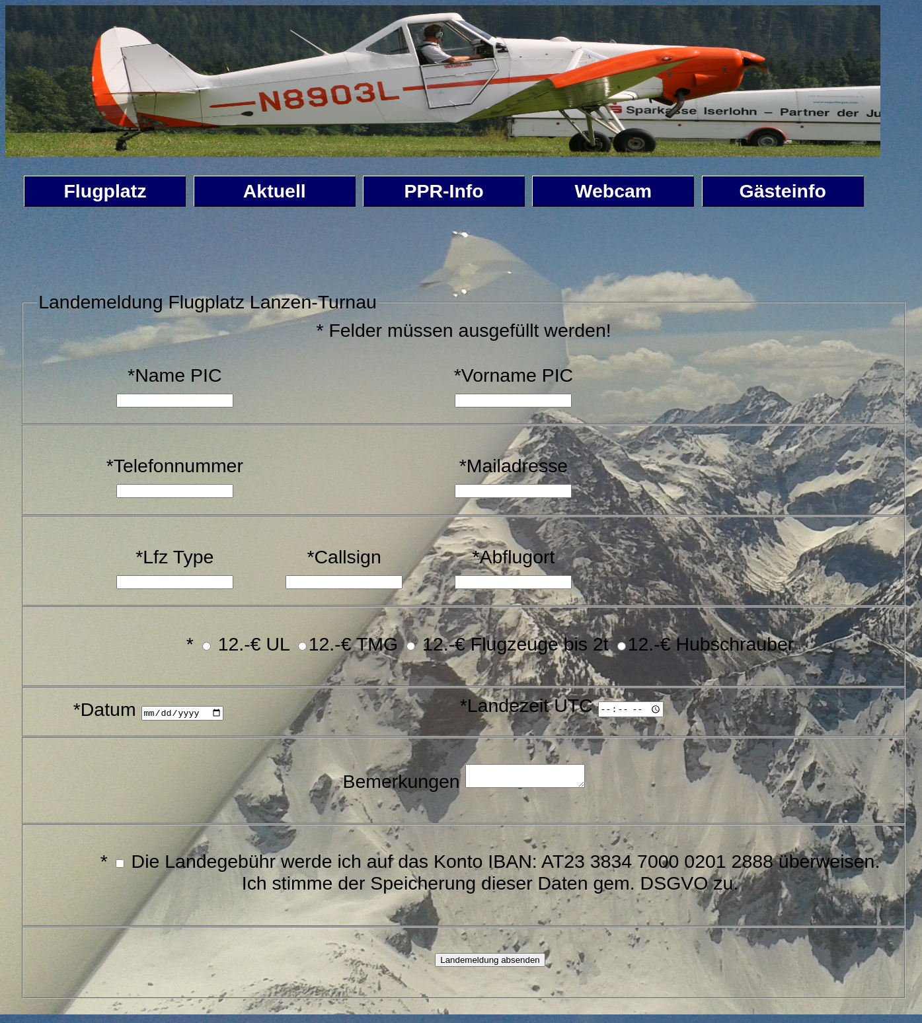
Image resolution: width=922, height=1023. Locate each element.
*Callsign (344, 556)
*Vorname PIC (513, 375)
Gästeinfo (783, 190)
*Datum (104, 709)
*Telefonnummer (174, 465)
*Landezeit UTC (525, 705)
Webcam (613, 190)
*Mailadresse (513, 465)
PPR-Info (443, 190)
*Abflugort (513, 556)
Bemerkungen (394, 784)
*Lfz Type (174, 556)
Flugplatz (104, 190)
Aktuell (274, 190)
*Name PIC (174, 375)
